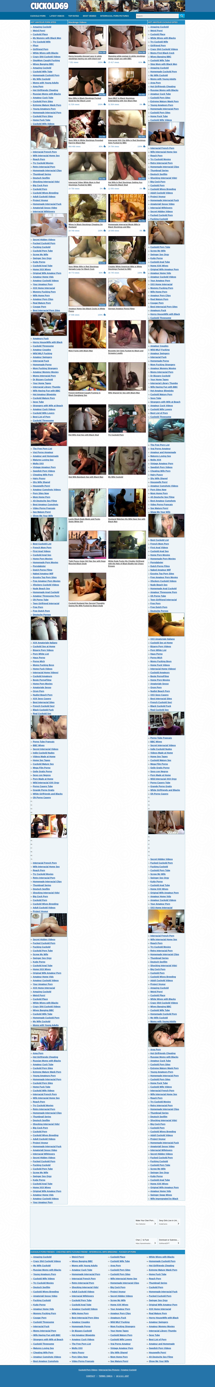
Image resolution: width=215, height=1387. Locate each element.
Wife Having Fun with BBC (46, 390)
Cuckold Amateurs (42, 676)
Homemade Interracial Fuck (47, 204)
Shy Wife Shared (41, 482)
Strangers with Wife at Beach (48, 405)
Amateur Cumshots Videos (47, 489)
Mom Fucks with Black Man (81, 351)
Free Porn (38, 607)
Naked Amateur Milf (43, 573)
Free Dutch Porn (41, 611)
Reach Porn (39, 159)
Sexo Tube (38, 402)
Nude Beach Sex (41, 588)
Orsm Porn (38, 691)
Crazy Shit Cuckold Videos (47, 56)
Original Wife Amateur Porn (47, 273)
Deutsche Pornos (42, 614)
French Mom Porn (42, 547)
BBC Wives (39, 745)
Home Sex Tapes (41, 760)
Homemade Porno (42, 364)
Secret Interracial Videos (45, 749)
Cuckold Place (40, 34)
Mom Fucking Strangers (45, 368)
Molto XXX (38, 463)
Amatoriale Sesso (42, 687)
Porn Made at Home (43, 779)
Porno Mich (39, 661)
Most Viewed (89, 16)
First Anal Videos (42, 551)
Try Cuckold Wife (42, 42)
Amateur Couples (42, 349)
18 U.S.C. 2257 (122, 1376)
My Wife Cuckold (41, 79)
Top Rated (73, 16)
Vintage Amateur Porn (44, 467)
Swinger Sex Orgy (42, 258)
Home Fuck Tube (41, 120)
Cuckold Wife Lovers (43, 413)
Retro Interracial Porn (44, 167)
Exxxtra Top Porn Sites (45, 577)
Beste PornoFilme (42, 680)
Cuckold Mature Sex (43, 764)
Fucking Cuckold (42, 247)
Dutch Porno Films (42, 570)
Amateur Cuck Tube (43, 97)
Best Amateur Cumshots (45, 504)
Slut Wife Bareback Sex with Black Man (86, 477)
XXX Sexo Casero (42, 698)
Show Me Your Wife (43, 515)
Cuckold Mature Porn (44, 398)
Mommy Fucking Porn (44, 292)
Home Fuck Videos (42, 669)
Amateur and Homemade (46, 456)
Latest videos (57, 16)
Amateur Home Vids (43, 277)
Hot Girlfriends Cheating (45, 90)
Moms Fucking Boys (43, 665)
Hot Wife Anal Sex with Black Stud (84, 435)
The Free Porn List (42, 448)
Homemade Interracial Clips (47, 170)
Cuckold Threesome (43, 346)
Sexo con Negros (42, 775)
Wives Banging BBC (43, 64)
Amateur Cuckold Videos (46, 280)
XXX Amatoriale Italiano (45, 642)
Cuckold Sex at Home (44, 646)
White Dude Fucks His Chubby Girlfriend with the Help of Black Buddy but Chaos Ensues (126, 563)
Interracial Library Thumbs (47, 387)
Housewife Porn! (41, 486)
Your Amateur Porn (43, 284)
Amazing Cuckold (42, 27)
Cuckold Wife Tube (42, 71)
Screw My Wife (40, 254)
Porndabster (39, 566)
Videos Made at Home (44, 756)
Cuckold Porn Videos (88, 1370)
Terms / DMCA (105, 1376)
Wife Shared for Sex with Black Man (124, 393)
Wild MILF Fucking (42, 353)
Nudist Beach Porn (42, 695)
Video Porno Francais (44, 508)
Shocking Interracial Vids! (46, 181)
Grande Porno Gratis (43, 790)
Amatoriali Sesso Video (45, 208)
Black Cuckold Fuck (43, 710)
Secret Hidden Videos (44, 239)
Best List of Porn (41, 417)
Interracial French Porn (45, 152)
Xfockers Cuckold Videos (46, 585)
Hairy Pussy (39, 478)
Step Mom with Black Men (163, 64)
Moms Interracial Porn (44, 376)
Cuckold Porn (38, 16)
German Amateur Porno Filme (121, 309)
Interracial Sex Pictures (109, 1370)
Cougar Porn (39, 306)
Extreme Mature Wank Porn (47, 105)
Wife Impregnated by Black (164, 1198)
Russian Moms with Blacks (47, 94)
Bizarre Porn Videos (43, 650)
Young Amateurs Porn (44, 109)
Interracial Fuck (41, 361)
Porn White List (41, 654)
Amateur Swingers (42, 357)
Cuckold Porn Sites (43, 101)
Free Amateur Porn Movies (47, 581)
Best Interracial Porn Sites (46, 310)
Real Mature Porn (42, 303)
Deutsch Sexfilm (41, 178)
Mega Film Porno (42, 767)
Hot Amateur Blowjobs (44, 394)
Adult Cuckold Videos (44, 196)
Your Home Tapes (42, 383)
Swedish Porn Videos (44, 471)
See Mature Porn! (42, 512)
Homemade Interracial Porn (47, 112)
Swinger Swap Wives (161, 1195)
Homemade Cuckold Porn (46, 75)
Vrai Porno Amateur (43, 452)
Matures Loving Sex (43, 460)
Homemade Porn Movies (45, 562)
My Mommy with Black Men (47, 38)
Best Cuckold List (42, 544)
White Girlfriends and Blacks (48, 794)
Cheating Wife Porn (43, 474)
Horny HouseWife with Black (48, 342)
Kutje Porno (39, 262)
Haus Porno (39, 657)
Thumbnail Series (42, 174)
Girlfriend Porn (40, 49)
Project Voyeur (40, 200)
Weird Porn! (39, 30)
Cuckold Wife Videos (43, 124)
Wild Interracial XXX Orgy (46, 782)
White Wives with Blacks (45, 53)
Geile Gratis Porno (42, 771)
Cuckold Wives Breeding (45, 193)
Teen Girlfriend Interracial (46, 603)
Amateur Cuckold (128, 1370)
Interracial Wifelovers (44, 211)
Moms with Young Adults (46, 83)
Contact (90, 1376)
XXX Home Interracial (44, 288)
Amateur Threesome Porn (46, 596)
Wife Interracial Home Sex (46, 155)
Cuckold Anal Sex (42, 555)
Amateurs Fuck (41, 338)
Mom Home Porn (41, 497)
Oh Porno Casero (42, 797)
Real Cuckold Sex (42, 713)
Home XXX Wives (42, 269)
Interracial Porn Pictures (114, 16)
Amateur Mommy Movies (46, 372)
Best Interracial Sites (44, 702)
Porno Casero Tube (43, 786)
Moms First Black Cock (162, 53)
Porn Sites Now (41, 493)
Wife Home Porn (41, 295)
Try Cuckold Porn (116, 435)
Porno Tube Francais (43, 741)
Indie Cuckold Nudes (43, 753)
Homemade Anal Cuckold (46, 592)
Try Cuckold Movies (43, 163)
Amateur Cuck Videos (44, 409)
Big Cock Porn (40, 185)
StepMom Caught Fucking (46, 60)
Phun (35, 45)
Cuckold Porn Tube (43, 251)
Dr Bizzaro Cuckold (43, 379)
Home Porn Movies (43, 558)
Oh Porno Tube (41, 599)
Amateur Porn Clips (43, 299)
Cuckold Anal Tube (42, 265)
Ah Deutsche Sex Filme (45, 501)
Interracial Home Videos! (45, 672)
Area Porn (38, 86)
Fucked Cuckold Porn (44, 243)
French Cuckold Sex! (44, 706)
